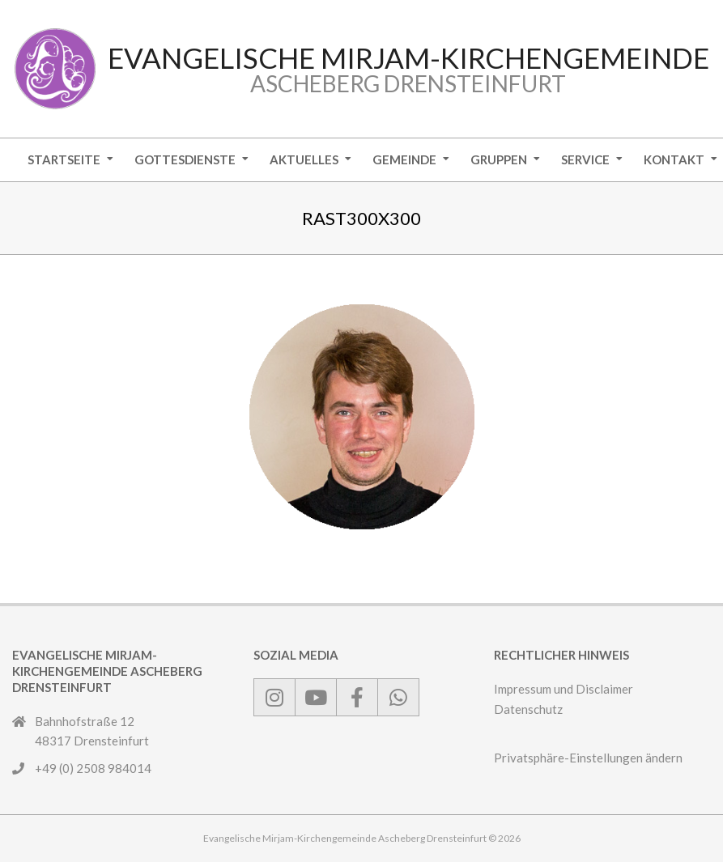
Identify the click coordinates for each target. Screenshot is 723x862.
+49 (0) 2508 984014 (93, 768)
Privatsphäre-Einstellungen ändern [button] (588, 757)
